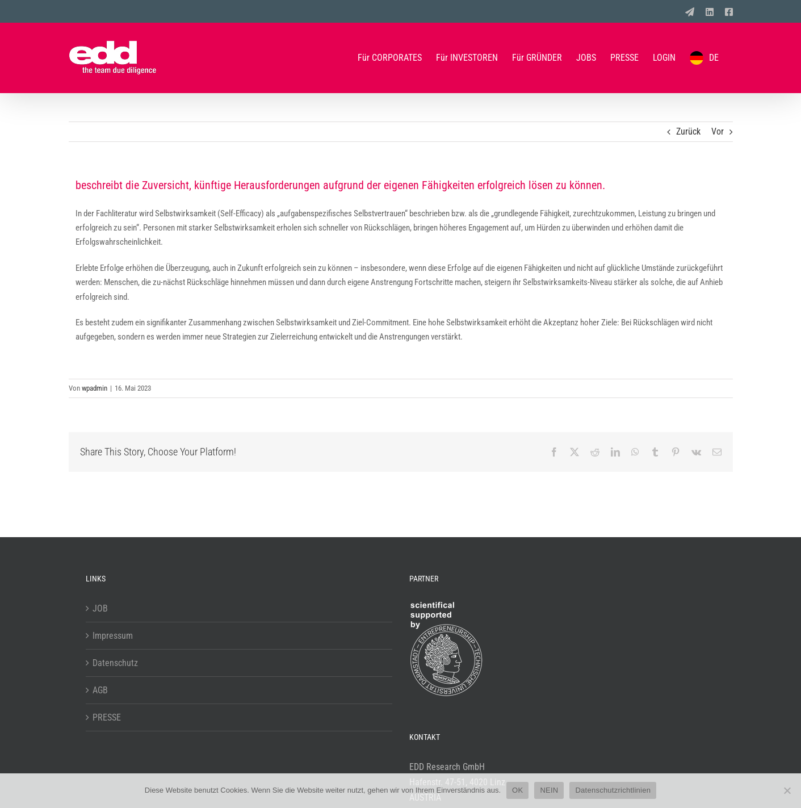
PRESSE (107, 717)
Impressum (113, 635)
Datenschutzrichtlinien (613, 790)
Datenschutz (115, 663)
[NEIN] (786, 790)
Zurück (688, 131)
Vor (717, 131)
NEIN (549, 790)
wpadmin (94, 388)
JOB (100, 608)
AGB (100, 690)
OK (517, 790)
